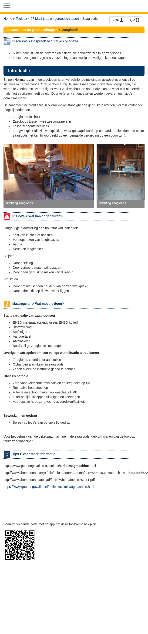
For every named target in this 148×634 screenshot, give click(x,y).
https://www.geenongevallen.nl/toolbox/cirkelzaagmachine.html (49, 487)
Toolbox (21, 18)
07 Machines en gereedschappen (55, 18)
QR (134, 20)
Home (7, 18)
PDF (117, 20)
